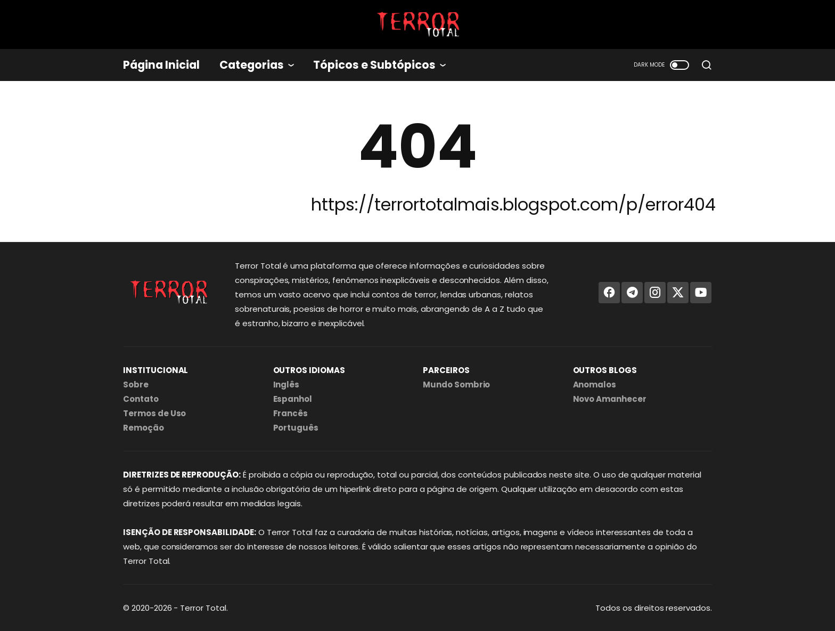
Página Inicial (161, 64)
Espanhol (293, 399)
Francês (290, 413)
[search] (706, 65)
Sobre (136, 384)
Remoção (143, 427)
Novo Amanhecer (609, 399)
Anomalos (595, 384)
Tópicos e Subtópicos (374, 64)
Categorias (251, 64)
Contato (141, 399)
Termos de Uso (154, 413)
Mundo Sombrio (456, 384)
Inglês (286, 384)
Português (296, 427)
